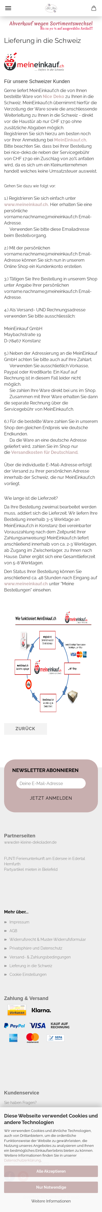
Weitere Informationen (51, 1201)
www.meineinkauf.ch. (26, 204)
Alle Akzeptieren (51, 1171)
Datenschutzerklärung (22, 1160)
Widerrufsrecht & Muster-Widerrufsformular (48, 939)
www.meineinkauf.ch (26, 583)
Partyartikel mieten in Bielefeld (31, 869)
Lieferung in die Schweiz (31, 966)
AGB (13, 931)
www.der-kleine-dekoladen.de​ (30, 842)
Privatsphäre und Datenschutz (36, 948)
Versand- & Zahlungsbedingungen (40, 957)
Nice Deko (53, 96)
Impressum (19, 922)
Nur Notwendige (51, 1187)
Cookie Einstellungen (28, 974)
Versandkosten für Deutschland (44, 452)
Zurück (25, 728)
